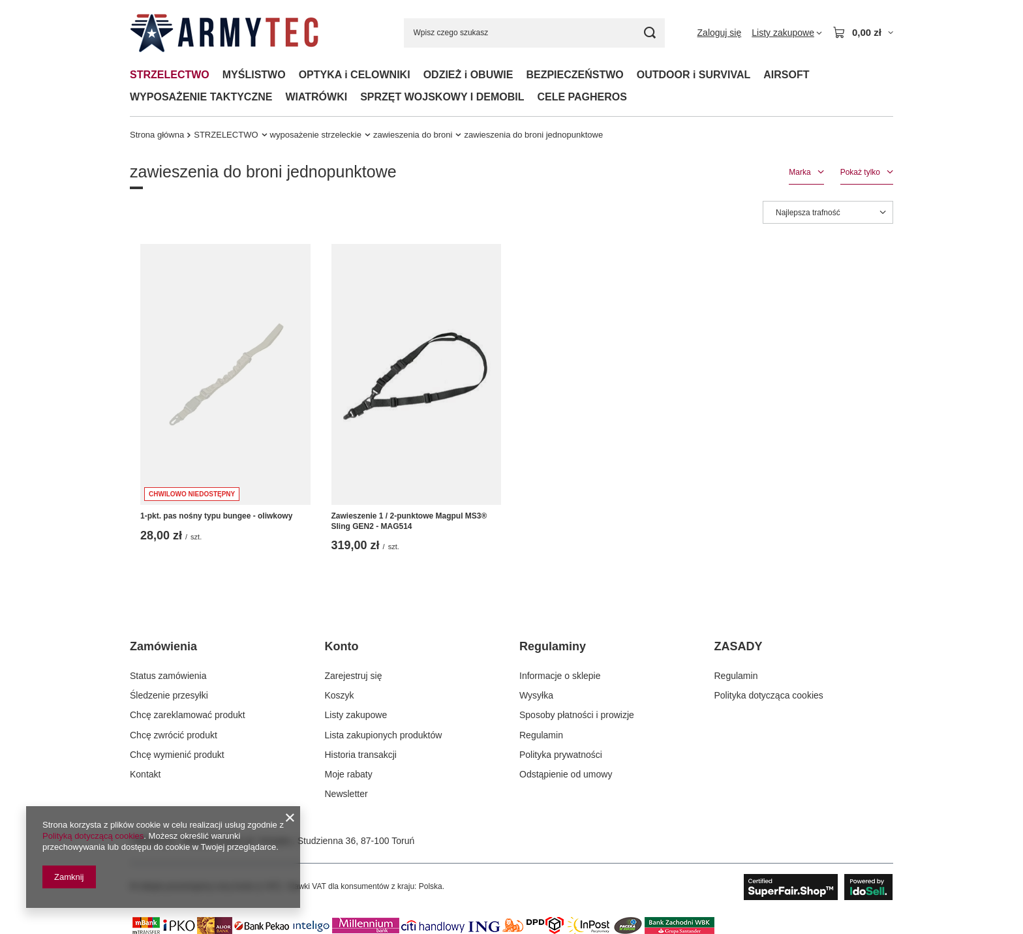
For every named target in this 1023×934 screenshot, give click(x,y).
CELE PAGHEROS (582, 96)
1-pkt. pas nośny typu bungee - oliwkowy (216, 515)
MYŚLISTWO (254, 74)
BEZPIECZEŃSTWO (574, 74)
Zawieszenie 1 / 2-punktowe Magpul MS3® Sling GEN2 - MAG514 (409, 521)
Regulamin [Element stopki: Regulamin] (541, 735)
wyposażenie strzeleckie (315, 135)
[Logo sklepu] (224, 33)
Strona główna (157, 135)
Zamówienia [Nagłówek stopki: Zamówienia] (163, 646)
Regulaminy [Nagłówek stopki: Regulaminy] (552, 646)
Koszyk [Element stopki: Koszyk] (339, 695)
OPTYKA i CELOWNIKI (354, 74)
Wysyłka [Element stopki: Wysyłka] (536, 695)
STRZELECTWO (169, 74)
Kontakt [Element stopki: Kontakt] (145, 774)
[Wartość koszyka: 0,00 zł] (862, 32)
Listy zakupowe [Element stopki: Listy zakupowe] (356, 715)
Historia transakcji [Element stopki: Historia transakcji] (361, 754)
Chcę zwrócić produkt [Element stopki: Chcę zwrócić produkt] (173, 735)
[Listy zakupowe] (787, 32)
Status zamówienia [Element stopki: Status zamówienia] (168, 675)
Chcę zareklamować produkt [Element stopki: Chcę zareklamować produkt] (187, 715)
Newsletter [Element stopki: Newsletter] (346, 794)
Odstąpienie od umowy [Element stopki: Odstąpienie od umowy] (565, 774)
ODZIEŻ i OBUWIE (468, 74)
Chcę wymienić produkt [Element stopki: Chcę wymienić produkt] (177, 754)
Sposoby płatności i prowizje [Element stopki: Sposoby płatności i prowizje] (576, 715)
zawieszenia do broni (413, 135)
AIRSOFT (786, 74)
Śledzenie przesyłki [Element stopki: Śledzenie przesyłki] (169, 695)
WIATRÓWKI (316, 96)
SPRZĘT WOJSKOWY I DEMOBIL (442, 96)
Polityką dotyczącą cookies (93, 836)
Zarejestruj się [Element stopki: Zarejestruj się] (353, 675)
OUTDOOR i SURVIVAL (694, 74)
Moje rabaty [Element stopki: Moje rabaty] (349, 774)
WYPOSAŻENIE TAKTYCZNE (201, 96)
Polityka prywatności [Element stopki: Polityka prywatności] (560, 754)
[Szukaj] (650, 33)
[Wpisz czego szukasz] (534, 33)
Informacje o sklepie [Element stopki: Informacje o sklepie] (560, 675)
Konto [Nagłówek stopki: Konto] (342, 646)
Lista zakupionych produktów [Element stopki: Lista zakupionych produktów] (383, 735)
